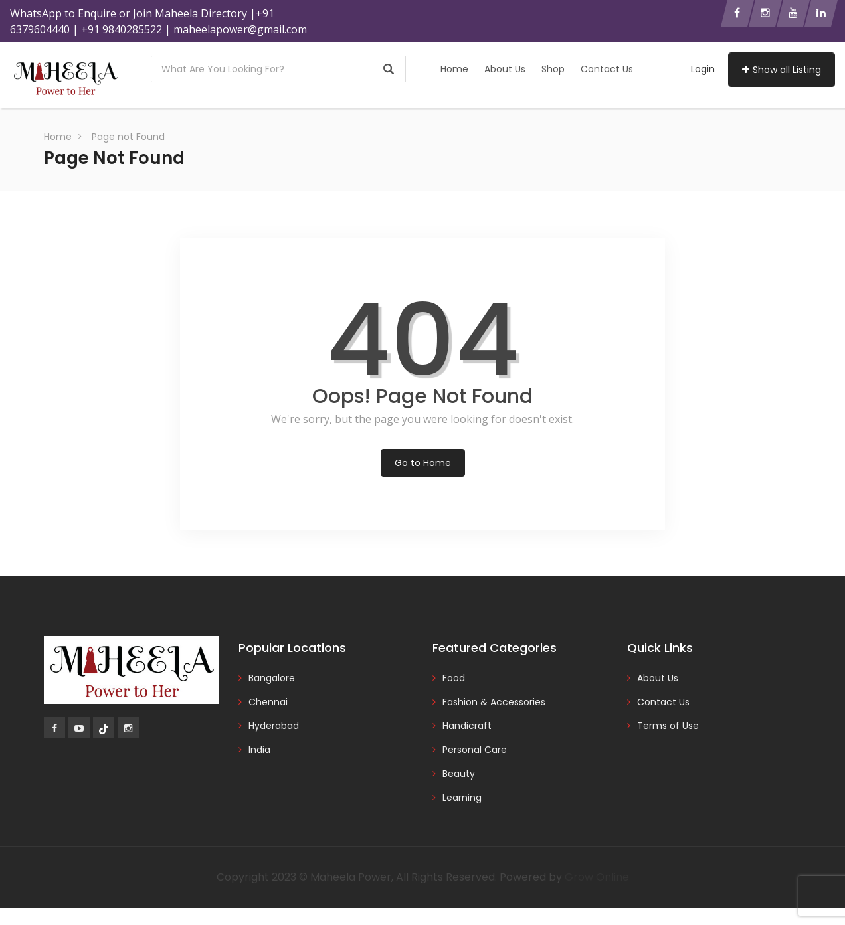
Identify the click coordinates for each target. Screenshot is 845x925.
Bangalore (271, 678)
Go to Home (423, 462)
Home (454, 69)
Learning (462, 797)
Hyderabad (273, 725)
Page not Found (128, 136)
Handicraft (467, 725)
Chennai (268, 702)
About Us (504, 69)
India (259, 749)
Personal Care (474, 749)
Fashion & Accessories (493, 702)
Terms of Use (668, 725)
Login (703, 69)
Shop (553, 69)
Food (453, 678)
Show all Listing (781, 69)
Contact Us (607, 69)
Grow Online (597, 876)
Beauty (458, 773)
